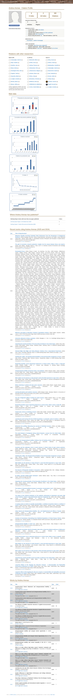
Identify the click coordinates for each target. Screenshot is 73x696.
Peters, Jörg (32, 76)
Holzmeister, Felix (34, 68)
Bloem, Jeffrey (14, 84)
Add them (39, 48)
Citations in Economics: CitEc (9, 1)
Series (27, 1)
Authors (21, 1)
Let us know (55, 48)
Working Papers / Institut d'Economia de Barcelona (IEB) (23, 224)
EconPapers (30, 40)
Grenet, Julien (51, 76)
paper (30, 241)
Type (53, 584)
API (42, 1)
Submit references (62, 1)
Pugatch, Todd (14, 73)
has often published (48, 32)
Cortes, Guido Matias (34, 87)
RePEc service (13, 694)
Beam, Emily (14, 68)
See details (41, 29)
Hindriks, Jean (14, 65)
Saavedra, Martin (15, 76)
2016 (11, 623)
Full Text (17, 589)
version (26, 596)
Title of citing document (21, 233)
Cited (58, 584)
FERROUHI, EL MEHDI (35, 84)
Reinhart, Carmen (52, 81)
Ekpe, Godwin (14, 62)
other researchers (39, 34)
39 (41, 35)
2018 (11, 588)
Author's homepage (38, 40)
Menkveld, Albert (33, 59)
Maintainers (53, 1)
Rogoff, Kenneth (52, 84)
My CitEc (38, 1)
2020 (11, 611)
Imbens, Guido (51, 62)
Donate (47, 1)
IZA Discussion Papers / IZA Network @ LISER (21, 221)
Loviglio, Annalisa (15, 78)
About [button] (70, 1)
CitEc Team (52, 694)
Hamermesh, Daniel (52, 70)
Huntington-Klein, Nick (16, 70)
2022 (11, 669)
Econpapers (23, 241)
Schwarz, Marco (33, 73)
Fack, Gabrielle (51, 73)
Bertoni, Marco (14, 81)
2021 (11, 606)
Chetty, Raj (50, 78)
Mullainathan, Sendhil (53, 65)
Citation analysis (23, 589)
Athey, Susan (51, 59)
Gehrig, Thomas (33, 65)
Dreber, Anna (33, 62)
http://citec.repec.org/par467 (40, 45)
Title (17, 584)
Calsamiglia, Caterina (16, 59)
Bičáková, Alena (33, 81)
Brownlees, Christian (34, 78)
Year (12, 233)
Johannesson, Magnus (35, 70)
